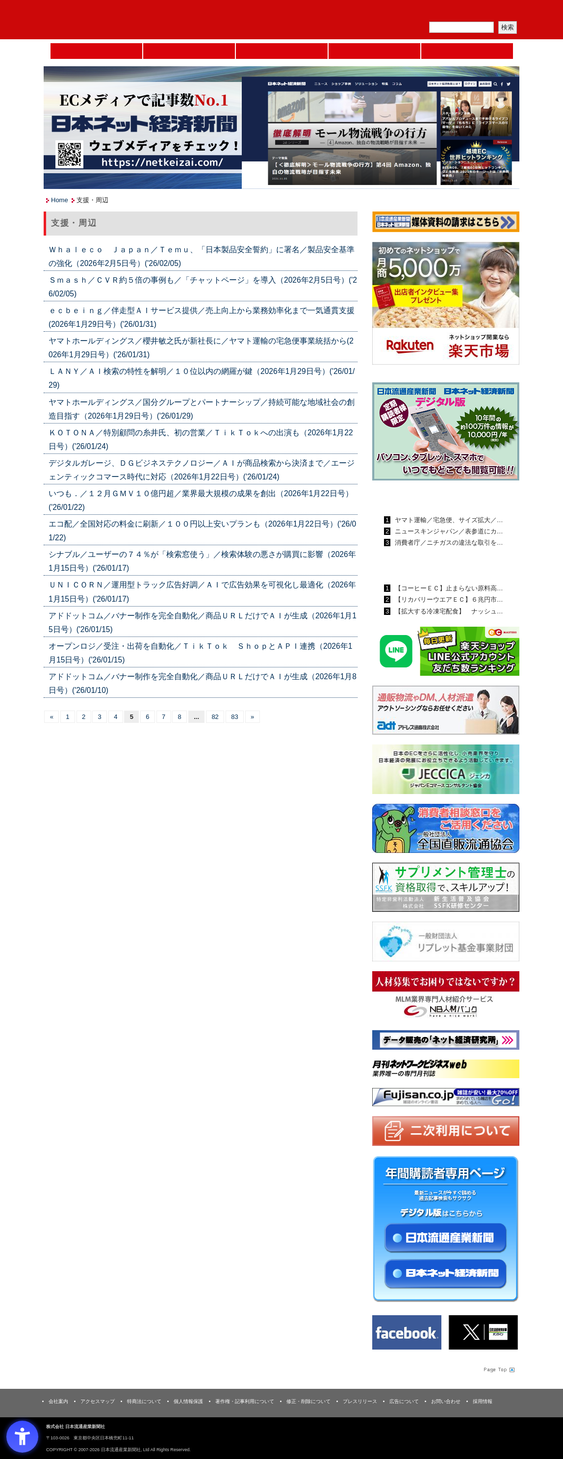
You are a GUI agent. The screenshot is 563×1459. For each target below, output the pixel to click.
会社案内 (58, 1401)
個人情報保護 (188, 1401)
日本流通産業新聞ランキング (429, 497)
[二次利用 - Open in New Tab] (445, 1133)
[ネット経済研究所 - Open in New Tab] (445, 1041)
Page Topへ (498, 1369)
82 (214, 716)
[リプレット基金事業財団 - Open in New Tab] (445, 943)
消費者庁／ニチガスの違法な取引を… (448, 542)
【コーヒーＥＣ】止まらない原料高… (448, 588)
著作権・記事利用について (244, 1401)
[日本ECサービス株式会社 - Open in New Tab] (445, 653)
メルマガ (404, 12)
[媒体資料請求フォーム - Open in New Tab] (445, 223)
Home (96, 51)
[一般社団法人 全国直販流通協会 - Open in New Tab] (445, 830)
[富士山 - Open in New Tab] (445, 1099)
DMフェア (467, 51)
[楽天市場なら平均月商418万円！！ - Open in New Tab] (445, 305)
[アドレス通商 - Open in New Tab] (445, 712)
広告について (404, 1401)
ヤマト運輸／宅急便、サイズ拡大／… (448, 520)
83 (234, 716)
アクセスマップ (97, 1401)
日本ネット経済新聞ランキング (433, 565)
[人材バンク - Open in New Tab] (445, 997)
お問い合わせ (446, 1401)
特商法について (144, 1401)
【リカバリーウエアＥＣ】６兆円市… (448, 599)
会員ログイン (495, 12)
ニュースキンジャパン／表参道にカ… (448, 531)
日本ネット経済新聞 (374, 51)
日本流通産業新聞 (282, 51)
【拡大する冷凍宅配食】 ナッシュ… (448, 611)
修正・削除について (308, 1401)
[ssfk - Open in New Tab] (445, 889)
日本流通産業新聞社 (114, 20)
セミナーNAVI (189, 51)
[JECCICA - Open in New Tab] (445, 771)
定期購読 (450, 12)
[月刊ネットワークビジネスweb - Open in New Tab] (445, 1070)
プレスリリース (360, 1401)
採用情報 (482, 1401)
